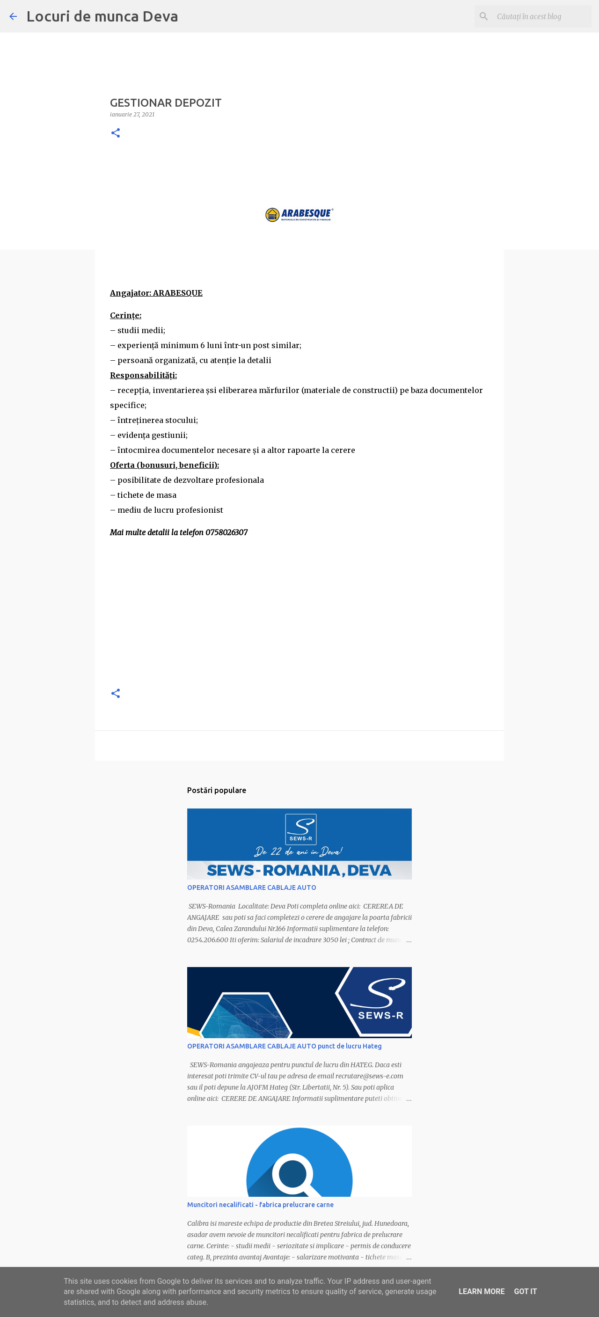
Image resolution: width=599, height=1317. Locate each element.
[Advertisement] (299, 612)
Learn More (481, 1291)
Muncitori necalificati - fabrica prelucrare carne (260, 1204)
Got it (525, 1291)
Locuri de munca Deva (102, 15)
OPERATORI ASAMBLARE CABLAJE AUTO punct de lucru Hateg (284, 1046)
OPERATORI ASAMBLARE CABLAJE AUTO (251, 887)
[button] (115, 133)
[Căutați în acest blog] (542, 16)
